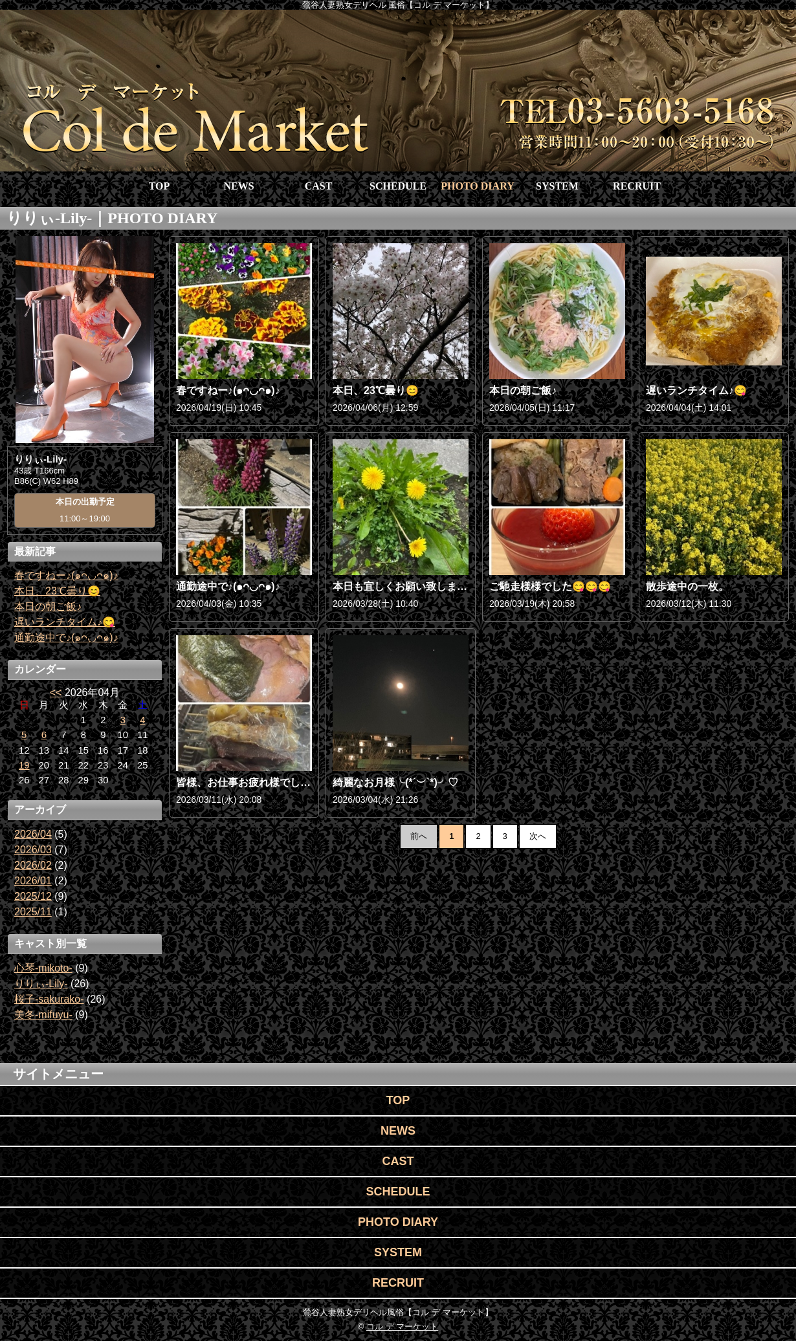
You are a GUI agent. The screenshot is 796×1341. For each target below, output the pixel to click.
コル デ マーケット (402, 1326)
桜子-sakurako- (49, 999)
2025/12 (33, 896)
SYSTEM (557, 185)
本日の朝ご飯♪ (48, 606)
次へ (537, 836)
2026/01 (33, 880)
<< (56, 692)
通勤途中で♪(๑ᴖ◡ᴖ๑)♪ (66, 637)
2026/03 (33, 849)
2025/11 (33, 911)
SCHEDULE (398, 185)
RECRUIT (637, 185)
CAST (319, 185)
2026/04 (33, 834)
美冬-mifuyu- (43, 1014)
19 (24, 765)
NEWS (238, 185)
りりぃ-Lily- (41, 983)
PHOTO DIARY (477, 185)
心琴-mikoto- (43, 968)
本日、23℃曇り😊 (57, 590)
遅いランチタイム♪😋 (64, 621)
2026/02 (33, 865)
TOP (159, 185)
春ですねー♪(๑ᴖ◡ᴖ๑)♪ (66, 575)
